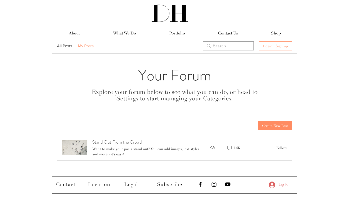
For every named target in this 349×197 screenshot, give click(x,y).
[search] (228, 45)
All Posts (64, 46)
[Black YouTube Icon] (227, 184)
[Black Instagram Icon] (214, 184)
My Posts (86, 46)
